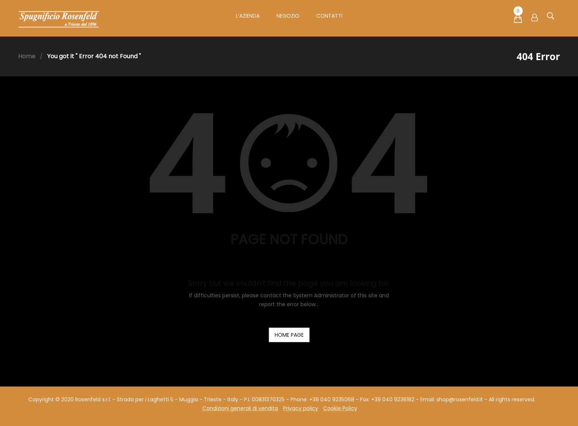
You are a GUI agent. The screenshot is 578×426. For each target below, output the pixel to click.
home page (289, 335)
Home (26, 56)
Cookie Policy (340, 408)
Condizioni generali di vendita (240, 408)
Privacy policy (300, 408)
